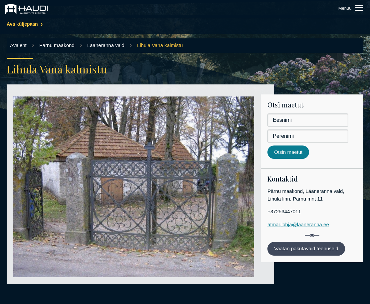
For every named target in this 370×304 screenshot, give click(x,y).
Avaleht (18, 45)
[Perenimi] (307, 136)
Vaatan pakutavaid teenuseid (306, 248)
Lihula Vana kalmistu (160, 45)
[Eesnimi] (307, 120)
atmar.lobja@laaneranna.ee (298, 224)
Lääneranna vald (106, 45)
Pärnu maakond (57, 45)
